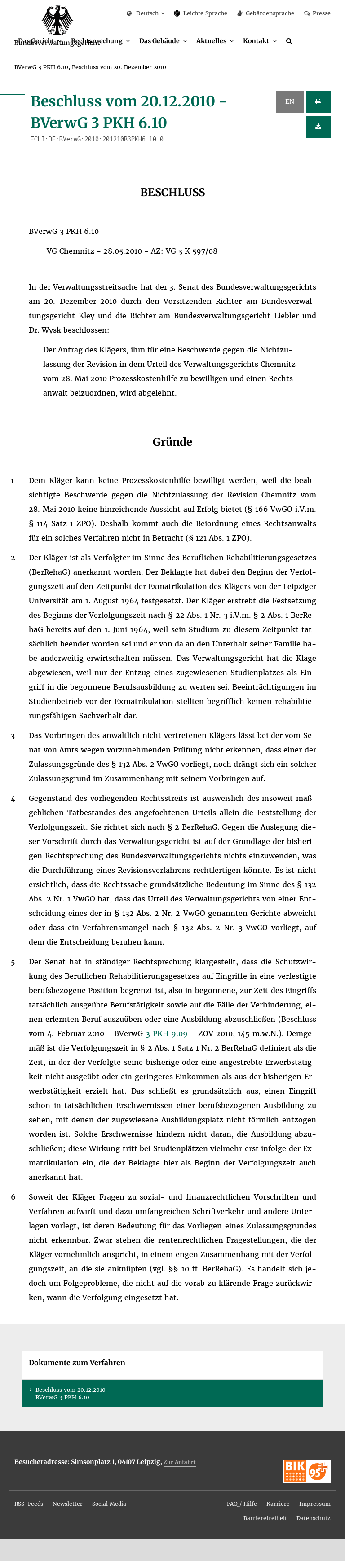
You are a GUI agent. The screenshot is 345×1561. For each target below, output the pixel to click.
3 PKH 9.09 (168, 1055)
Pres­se (317, 13)
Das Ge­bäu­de (168, 61)
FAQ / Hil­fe (242, 1525)
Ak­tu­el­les (223, 61)
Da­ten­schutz (313, 1540)
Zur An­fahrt (180, 1484)
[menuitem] (41, 62)
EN (289, 123)
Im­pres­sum (315, 1525)
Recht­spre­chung (102, 61)
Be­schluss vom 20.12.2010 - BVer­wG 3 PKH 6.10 (73, 1415)
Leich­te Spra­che (201, 13)
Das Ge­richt (37, 61)
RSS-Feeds (28, 1525)
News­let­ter (68, 1525)
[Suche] (305, 62)
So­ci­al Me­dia (109, 1525)
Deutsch (143, 14)
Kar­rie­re (278, 1525)
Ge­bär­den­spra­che (265, 13)
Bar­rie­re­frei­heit (265, 1540)
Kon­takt (269, 61)
